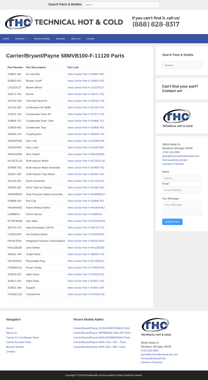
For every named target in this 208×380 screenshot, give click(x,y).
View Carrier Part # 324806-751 (86, 120)
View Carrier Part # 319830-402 (86, 127)
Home (6, 38)
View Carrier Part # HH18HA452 (86, 207)
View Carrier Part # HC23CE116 (86, 160)
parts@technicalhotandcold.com (180, 156)
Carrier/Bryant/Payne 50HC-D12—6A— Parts (99, 342)
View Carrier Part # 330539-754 (86, 134)
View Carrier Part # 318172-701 (86, 94)
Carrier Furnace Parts (18, 342)
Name (165, 171)
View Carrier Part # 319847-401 (86, 74)
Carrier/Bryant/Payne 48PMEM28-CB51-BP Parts (101, 332)
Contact (91, 38)
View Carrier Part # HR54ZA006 (86, 154)
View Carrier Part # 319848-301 (86, 200)
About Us (75, 38)
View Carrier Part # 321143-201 (86, 180)
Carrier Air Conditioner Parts (22, 337)
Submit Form (172, 221)
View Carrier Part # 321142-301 (86, 107)
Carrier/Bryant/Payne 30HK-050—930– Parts (99, 346)
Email (165, 183)
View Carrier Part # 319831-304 (86, 287)
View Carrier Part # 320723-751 (86, 227)
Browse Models (42, 38)
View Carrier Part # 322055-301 (86, 187)
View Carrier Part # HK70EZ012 (86, 261)
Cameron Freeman (173, 163)
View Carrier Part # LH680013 (85, 214)
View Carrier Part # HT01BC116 (86, 294)
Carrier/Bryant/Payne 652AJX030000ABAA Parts (101, 337)
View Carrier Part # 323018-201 (86, 274)
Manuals (60, 38)
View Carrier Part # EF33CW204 (86, 221)
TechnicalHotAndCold (174, 160)
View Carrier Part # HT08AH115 (86, 267)
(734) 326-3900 (171, 152)
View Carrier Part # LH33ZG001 (86, 234)
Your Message (170, 198)
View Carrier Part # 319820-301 (86, 80)
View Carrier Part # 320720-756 (86, 100)
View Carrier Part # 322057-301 (86, 174)
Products (23, 38)
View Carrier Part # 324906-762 (86, 167)
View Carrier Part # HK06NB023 (86, 194)
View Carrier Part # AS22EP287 (86, 147)
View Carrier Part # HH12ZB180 (86, 247)
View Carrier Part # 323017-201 (86, 281)
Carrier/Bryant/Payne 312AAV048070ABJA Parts (101, 328)
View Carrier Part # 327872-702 (86, 114)
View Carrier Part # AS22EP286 (86, 140)
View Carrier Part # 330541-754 (86, 254)
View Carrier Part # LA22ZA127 (86, 87)
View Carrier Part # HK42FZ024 (86, 240)
